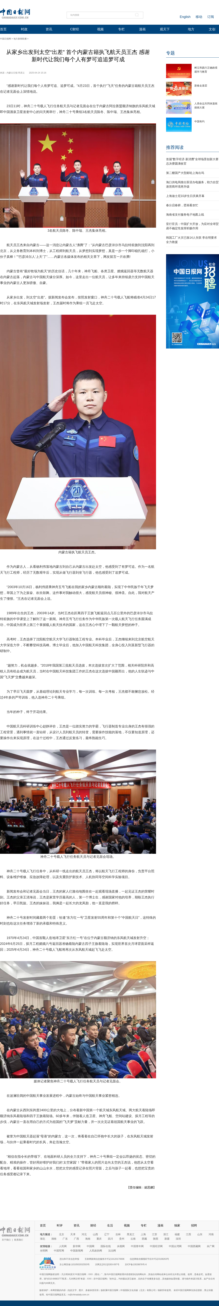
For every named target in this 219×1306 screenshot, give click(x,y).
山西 (95, 1234)
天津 (72, 1234)
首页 (3, 29)
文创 (212, 29)
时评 (60, 1225)
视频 (100, 29)
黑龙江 (131, 1234)
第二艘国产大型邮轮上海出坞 (185, 172)
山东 (199, 1234)
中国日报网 (5, 38)
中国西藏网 (194, 1246)
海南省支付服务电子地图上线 (185, 214)
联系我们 (18, 1240)
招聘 (194, 1225)
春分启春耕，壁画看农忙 (182, 205)
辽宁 (106, 1234)
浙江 (165, 1234)
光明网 (44, 1250)
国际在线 (106, 1246)
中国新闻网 (76, 1250)
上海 (143, 1234)
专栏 (121, 29)
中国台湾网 (175, 1246)
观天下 (165, 29)
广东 (65, 1238)
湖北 (42, 1238)
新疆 (167, 1238)
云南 (133, 1238)
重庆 (99, 1238)
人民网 (63, 1246)
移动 (199, 17)
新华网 (76, 1246)
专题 (170, 52)
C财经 (74, 29)
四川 (110, 1238)
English (185, 17)
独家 (177, 1225)
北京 (61, 1234)
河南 (211, 1234)
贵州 (121, 1238)
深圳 (178, 1238)
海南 (87, 1238)
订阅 (210, 17)
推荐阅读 (175, 147)
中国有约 (199, 121)
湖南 (53, 1238)
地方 (191, 29)
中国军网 (59, 1250)
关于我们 (6, 1240)
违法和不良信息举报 (69, 1259)
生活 (110, 1225)
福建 (177, 1234)
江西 (188, 1234)
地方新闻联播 (20, 38)
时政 (24, 29)
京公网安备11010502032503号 (74, 1264)
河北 (84, 1234)
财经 (93, 1225)
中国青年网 (137, 1246)
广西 (76, 1238)
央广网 (210, 1246)
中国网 (90, 1246)
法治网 (112, 1250)
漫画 (142, 29)
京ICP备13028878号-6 (136, 1264)
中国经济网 (156, 1246)
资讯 (49, 29)
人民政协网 (95, 1250)
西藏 (144, 1238)
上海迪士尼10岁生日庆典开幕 (185, 195)
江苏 (154, 1234)
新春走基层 (200, 85)
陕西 (155, 1238)
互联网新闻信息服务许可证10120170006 (104, 1259)
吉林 (118, 1234)
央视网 (121, 1246)
